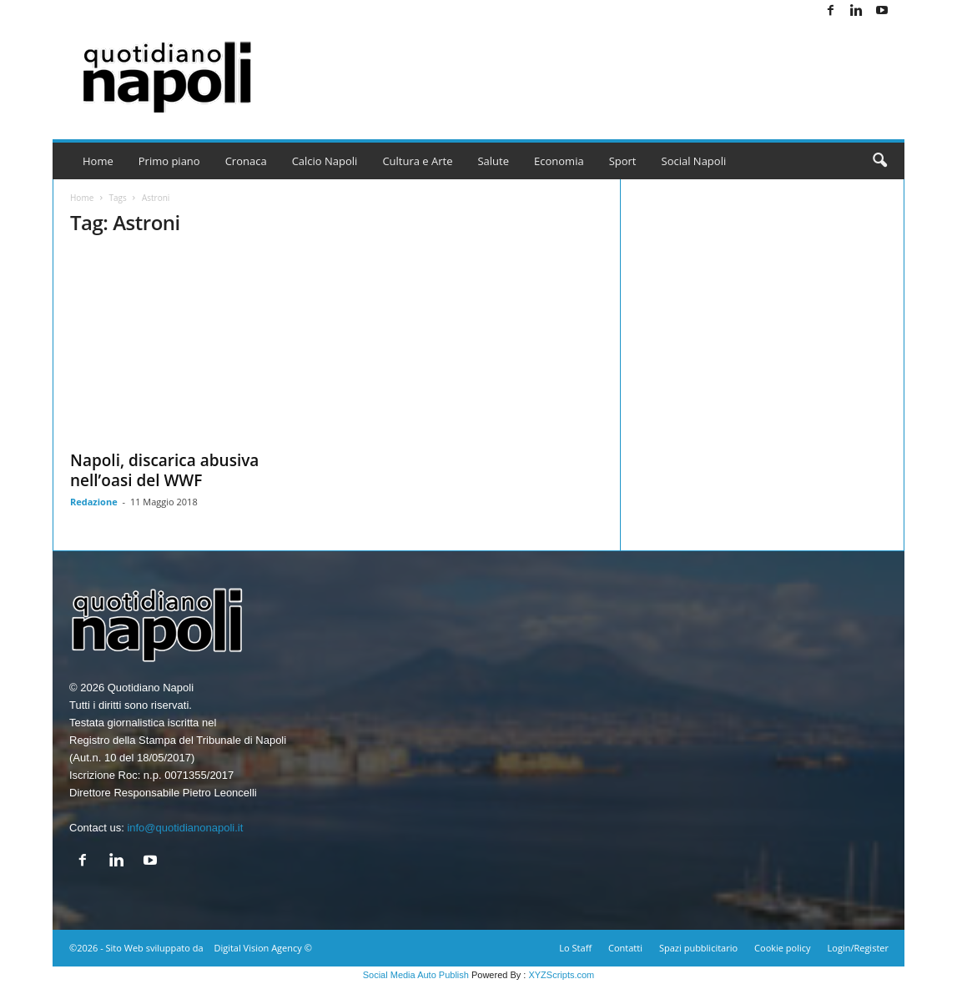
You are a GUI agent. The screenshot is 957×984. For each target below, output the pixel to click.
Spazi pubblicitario (698, 947)
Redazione (94, 501)
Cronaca (246, 160)
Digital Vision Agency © (262, 947)
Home (98, 160)
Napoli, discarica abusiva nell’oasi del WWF (164, 470)
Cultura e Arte (417, 160)
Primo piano (169, 160)
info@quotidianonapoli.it (185, 827)
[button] (879, 161)
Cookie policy (782, 947)
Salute (493, 160)
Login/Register (858, 947)
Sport (623, 160)
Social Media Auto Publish (416, 975)
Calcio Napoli (325, 160)
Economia (559, 160)
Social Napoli (694, 160)
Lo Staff (575, 947)
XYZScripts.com (561, 975)
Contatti (625, 947)
